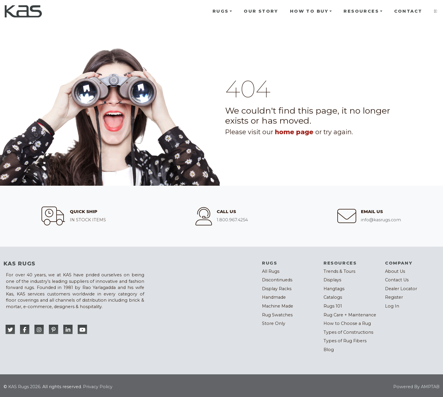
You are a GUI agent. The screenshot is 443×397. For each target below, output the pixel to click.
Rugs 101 (332, 306)
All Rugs (270, 271)
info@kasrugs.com (381, 219)
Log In (392, 306)
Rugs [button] (221, 11)
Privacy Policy (97, 386)
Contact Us (397, 280)
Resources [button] (361, 11)
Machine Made (277, 306)
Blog (328, 349)
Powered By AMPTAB (416, 386)
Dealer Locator (401, 288)
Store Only (273, 323)
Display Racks (276, 288)
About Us (395, 271)
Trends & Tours (339, 271)
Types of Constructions (348, 332)
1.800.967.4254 (232, 219)
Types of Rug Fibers (344, 340)
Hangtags (333, 288)
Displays (332, 280)
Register (394, 297)
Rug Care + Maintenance (349, 315)
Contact (408, 11)
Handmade (274, 297)
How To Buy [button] (309, 11)
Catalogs (332, 297)
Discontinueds (277, 280)
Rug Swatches (277, 315)
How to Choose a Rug (347, 323)
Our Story (261, 11)
